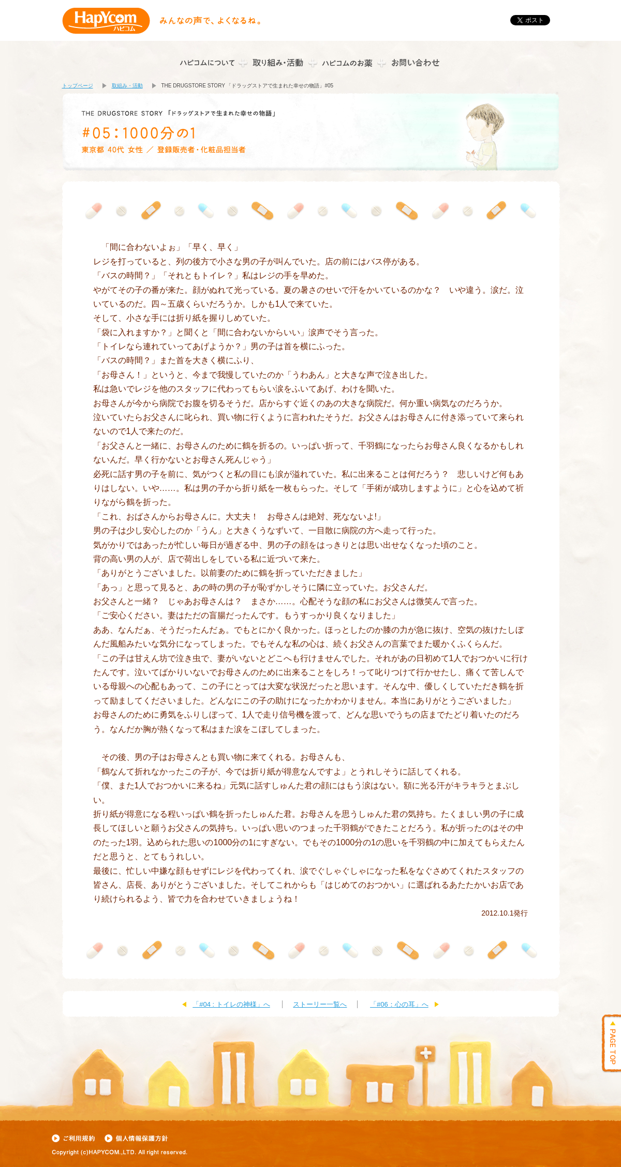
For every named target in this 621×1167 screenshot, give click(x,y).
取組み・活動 (127, 85)
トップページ (77, 85)
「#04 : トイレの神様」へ (231, 1004)
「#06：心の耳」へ (399, 1004)
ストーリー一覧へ (320, 1004)
